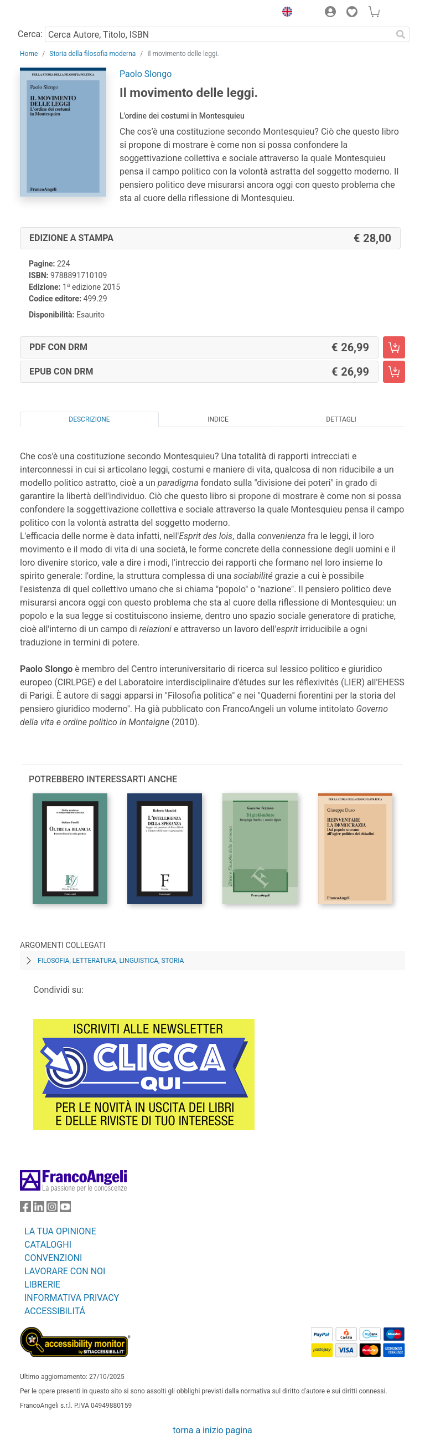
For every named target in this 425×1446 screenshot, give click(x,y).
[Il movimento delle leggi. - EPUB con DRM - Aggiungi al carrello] (394, 372)
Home (29, 54)
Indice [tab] (218, 419)
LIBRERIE (42, 1284)
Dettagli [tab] (341, 419)
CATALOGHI (47, 1244)
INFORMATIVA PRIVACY (71, 1298)
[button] (284, 13)
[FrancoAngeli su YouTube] (65, 1209)
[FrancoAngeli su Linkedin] (38, 1209)
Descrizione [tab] (89, 419)
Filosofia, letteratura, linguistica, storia (111, 961)
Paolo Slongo (146, 74)
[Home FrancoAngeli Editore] (57, 13)
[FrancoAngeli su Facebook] (25, 1209)
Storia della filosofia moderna (92, 54)
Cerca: (30, 34)
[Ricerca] (401, 34)
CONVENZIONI (53, 1258)
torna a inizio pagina (212, 1430)
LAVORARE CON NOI (64, 1271)
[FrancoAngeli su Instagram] (52, 1209)
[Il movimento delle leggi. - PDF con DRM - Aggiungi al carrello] (394, 347)
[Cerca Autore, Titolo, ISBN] (218, 34)
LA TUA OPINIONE (60, 1231)
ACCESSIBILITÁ (54, 1311)
